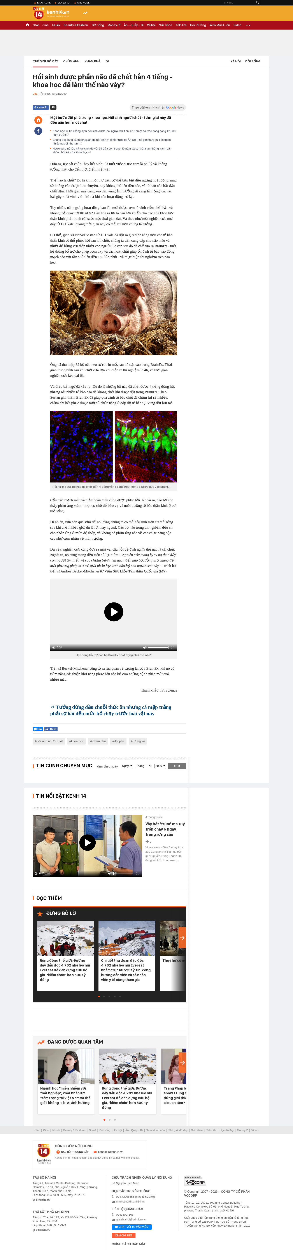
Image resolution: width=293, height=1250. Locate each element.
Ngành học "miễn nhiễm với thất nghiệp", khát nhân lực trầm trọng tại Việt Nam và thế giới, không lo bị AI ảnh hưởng (65, 1095)
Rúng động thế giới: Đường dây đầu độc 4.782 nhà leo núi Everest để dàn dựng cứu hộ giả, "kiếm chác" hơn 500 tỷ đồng (65, 970)
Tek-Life (211, 1130)
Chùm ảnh (71, 61)
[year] (160, 766)
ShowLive (83, 2)
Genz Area (64, 2)
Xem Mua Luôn (219, 25)
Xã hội (151, 25)
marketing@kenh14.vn (130, 1201)
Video (237, 25)
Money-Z (113, 25)
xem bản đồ (43, 1200)
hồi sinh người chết (50, 741)
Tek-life (181, 25)
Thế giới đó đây (178, 1130)
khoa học (77, 741)
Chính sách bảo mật (129, 1244)
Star (36, 25)
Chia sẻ (41, 107)
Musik (56, 25)
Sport (92, 1130)
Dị (107, 61)
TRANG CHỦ (27, 25)
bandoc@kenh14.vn (110, 1151)
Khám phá (92, 61)
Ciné (45, 25)
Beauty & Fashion (76, 25)
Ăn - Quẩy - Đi (134, 25)
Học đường (198, 25)
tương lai (139, 741)
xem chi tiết (123, 1235)
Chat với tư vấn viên (131, 1227)
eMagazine (44, 2)
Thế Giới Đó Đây (45, 61)
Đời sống (97, 25)
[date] (127, 766)
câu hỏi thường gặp (75, 1152)
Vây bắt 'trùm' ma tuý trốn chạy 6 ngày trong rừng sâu (165, 829)
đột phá (119, 741)
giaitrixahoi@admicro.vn (131, 1219)
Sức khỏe (165, 25)
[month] (143, 766)
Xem (177, 766)
